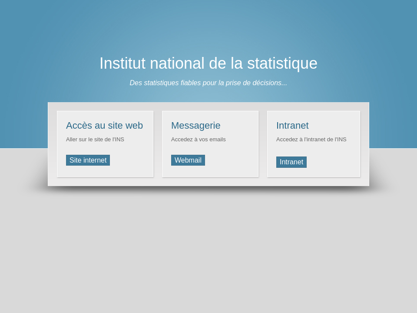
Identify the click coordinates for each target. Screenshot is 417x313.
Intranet (291, 162)
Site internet (88, 160)
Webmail (188, 160)
